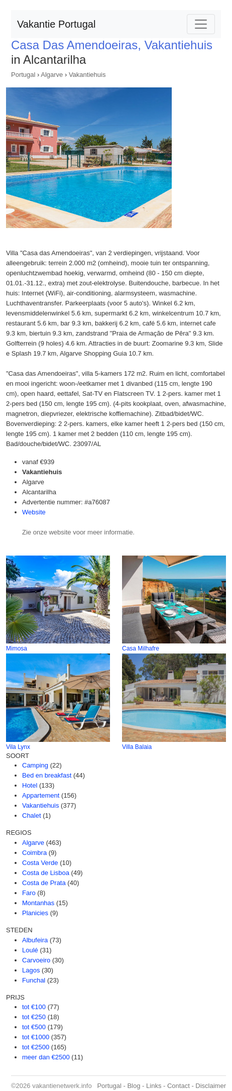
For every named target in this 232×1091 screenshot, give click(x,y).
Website (34, 512)
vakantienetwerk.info (62, 1085)
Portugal (23, 74)
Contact (178, 1085)
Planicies (35, 913)
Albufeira (35, 940)
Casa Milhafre (140, 648)
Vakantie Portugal (56, 24)
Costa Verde (40, 862)
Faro (29, 893)
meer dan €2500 (46, 1057)
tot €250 (34, 1017)
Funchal (33, 980)
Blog (133, 1085)
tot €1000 (35, 1037)
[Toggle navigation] (201, 24)
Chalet (31, 815)
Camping (35, 765)
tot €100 (34, 1007)
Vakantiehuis (87, 74)
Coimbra (34, 852)
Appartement (40, 795)
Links (153, 1085)
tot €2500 (35, 1047)
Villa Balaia (137, 746)
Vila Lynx (18, 746)
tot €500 (34, 1027)
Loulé (30, 950)
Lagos (31, 970)
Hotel (29, 785)
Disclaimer (210, 1085)
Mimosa (16, 648)
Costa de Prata (44, 883)
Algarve (52, 74)
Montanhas (38, 903)
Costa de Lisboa (45, 873)
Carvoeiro (36, 960)
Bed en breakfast (46, 775)
